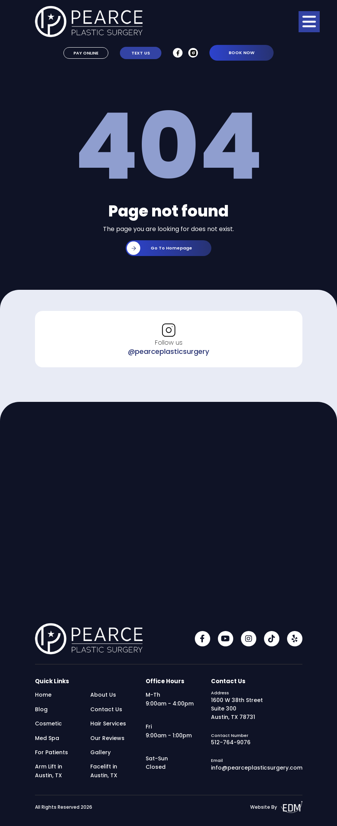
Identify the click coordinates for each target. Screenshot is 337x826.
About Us (103, 696)
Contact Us (106, 710)
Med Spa (47, 739)
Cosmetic (48, 725)
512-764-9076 (231, 743)
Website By (276, 808)
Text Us (140, 54)
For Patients (51, 753)
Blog (41, 710)
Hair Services (108, 725)
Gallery (100, 753)
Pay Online (85, 54)
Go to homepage (159, 249)
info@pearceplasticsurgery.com (256, 768)
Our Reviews (107, 739)
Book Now (241, 54)
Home (43, 696)
